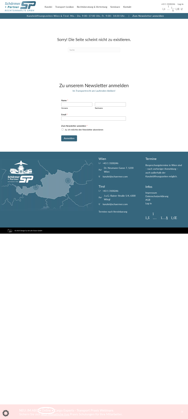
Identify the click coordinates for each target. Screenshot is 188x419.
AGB (147, 199)
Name (64, 100)
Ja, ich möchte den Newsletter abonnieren (84, 129)
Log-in (148, 203)
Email (64, 114)
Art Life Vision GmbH (35, 231)
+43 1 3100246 (168, 4)
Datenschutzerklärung (156, 196)
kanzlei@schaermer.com (115, 176)
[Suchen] (94, 50)
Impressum (151, 192)
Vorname (64, 108)
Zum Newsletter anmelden (148, 15)
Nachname (99, 108)
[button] (164, 9)
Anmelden (69, 138)
